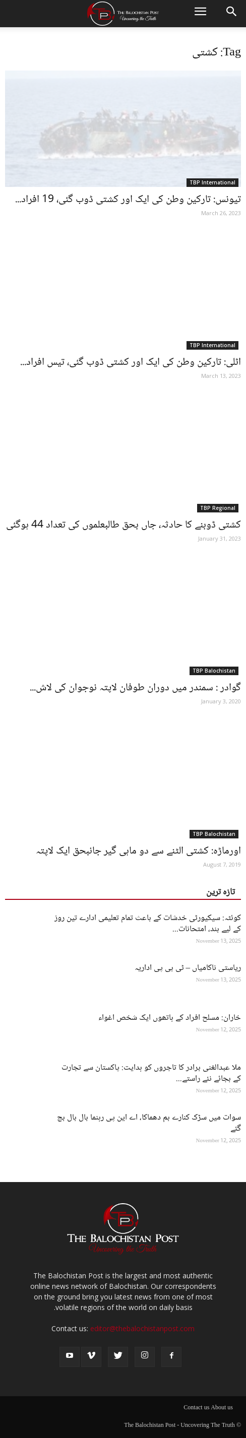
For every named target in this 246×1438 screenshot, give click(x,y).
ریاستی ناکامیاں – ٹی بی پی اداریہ (188, 968)
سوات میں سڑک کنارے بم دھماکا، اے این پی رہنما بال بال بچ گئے (149, 1123)
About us (222, 1408)
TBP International (212, 182)
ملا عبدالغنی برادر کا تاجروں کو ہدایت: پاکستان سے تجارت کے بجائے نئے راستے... (151, 1073)
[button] (232, 13)
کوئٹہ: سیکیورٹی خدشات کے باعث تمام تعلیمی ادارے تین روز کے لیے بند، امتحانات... (147, 924)
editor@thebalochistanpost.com (142, 1328)
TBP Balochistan (214, 670)
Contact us (196, 1408)
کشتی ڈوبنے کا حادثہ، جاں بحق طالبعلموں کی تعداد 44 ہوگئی (123, 525)
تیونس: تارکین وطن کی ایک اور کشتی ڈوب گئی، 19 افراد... (128, 200)
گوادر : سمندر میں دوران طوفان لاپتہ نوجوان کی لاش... (135, 688)
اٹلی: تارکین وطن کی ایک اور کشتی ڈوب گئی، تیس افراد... (130, 362)
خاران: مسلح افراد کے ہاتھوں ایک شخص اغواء (169, 1018)
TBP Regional (217, 507)
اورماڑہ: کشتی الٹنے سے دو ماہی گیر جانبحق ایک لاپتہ (138, 851)
